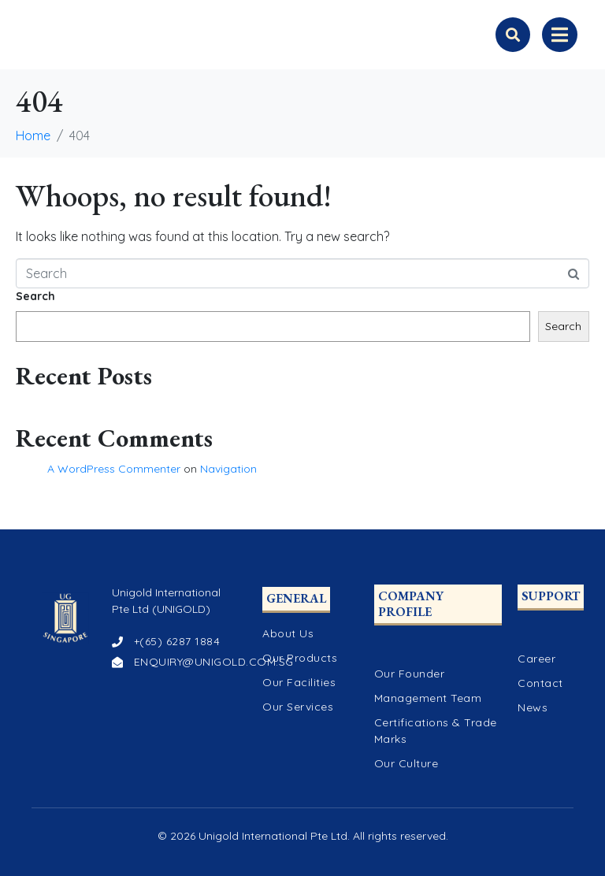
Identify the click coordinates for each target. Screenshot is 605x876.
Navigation (228, 469)
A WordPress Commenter (113, 469)
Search (35, 296)
